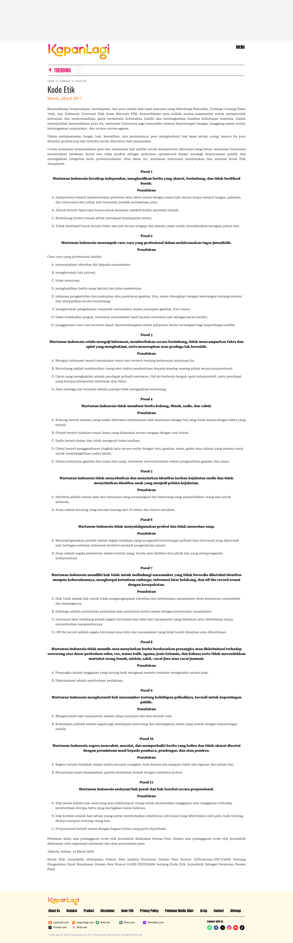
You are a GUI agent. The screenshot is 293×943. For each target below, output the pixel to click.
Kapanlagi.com (83, 922)
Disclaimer (108, 910)
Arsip (203, 910)
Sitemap (235, 910)
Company (64, 81)
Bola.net (103, 922)
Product (89, 910)
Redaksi (72, 910)
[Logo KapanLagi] (78, 51)
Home (50, 81)
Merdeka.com (153, 922)
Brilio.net (79, 927)
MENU (240, 47)
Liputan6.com (58, 922)
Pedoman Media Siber (179, 910)
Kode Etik (81, 81)
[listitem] (78, 70)
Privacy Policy (149, 910)
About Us (54, 910)
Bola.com (127, 922)
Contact (219, 910)
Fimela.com (57, 927)
